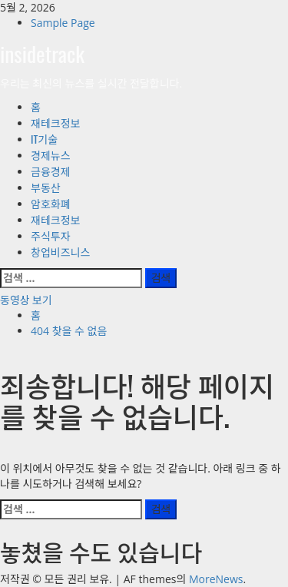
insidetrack (42, 53)
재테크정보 (55, 122)
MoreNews (216, 579)
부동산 (46, 187)
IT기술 (44, 139)
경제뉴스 (51, 155)
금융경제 (51, 171)
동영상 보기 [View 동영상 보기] (26, 299)
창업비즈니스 (60, 252)
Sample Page (63, 22)
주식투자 (51, 235)
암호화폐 (51, 203)
